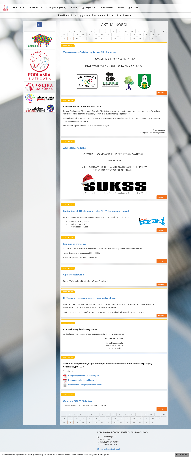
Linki (121, 8)
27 (121, 35)
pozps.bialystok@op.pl (108, 449)
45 (134, 38)
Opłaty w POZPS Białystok (77, 401)
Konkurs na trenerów (74, 243)
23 (96, 35)
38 (89, 38)
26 (115, 35)
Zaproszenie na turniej (75, 147)
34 (64, 38)
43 (121, 38)
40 (102, 38)
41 (108, 38)
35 (70, 38)
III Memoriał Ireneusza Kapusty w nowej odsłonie (89, 298)
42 (115, 38)
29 (134, 35)
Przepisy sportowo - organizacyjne (83, 376)
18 (64, 35)
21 (83, 35)
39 (96, 38)
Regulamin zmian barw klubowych (82, 380)
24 (102, 35)
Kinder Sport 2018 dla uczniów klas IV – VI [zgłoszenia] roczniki (96, 210)
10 (119, 31)
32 (153, 35)
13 (138, 31)
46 (140, 38)
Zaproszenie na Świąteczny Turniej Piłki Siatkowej (89, 52)
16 (157, 31)
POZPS (18, 8)
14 (145, 31)
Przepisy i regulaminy (56, 8)
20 (77, 35)
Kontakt (133, 8)
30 (140, 35)
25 (108, 35)
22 (89, 35)
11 (126, 31)
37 (83, 38)
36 (77, 38)
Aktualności (35, 8)
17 (164, 31)
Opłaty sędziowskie (73, 274)
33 (159, 35)
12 (132, 31)
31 (146, 35)
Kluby (74, 8)
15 (151, 31)
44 (127, 38)
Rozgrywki (89, 8)
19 (70, 35)
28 (127, 35)
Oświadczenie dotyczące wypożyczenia (85, 385)
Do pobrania (107, 8)
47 (146, 38)
